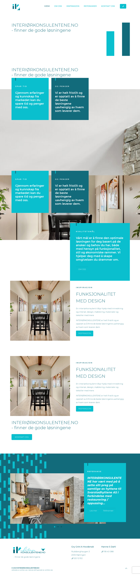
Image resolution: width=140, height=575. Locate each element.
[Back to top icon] (126, 568)
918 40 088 (107, 552)
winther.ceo (23, 570)
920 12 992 (77, 558)
